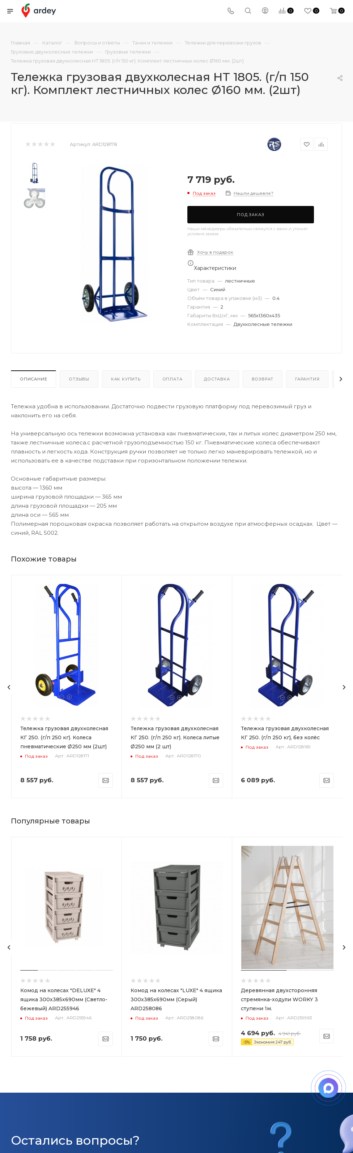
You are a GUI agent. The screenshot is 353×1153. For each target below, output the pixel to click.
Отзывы (79, 379)
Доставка (217, 379)
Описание (33, 379)
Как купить (126, 379)
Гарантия (307, 379)
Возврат (263, 379)
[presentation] (9, 687)
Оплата (172, 379)
